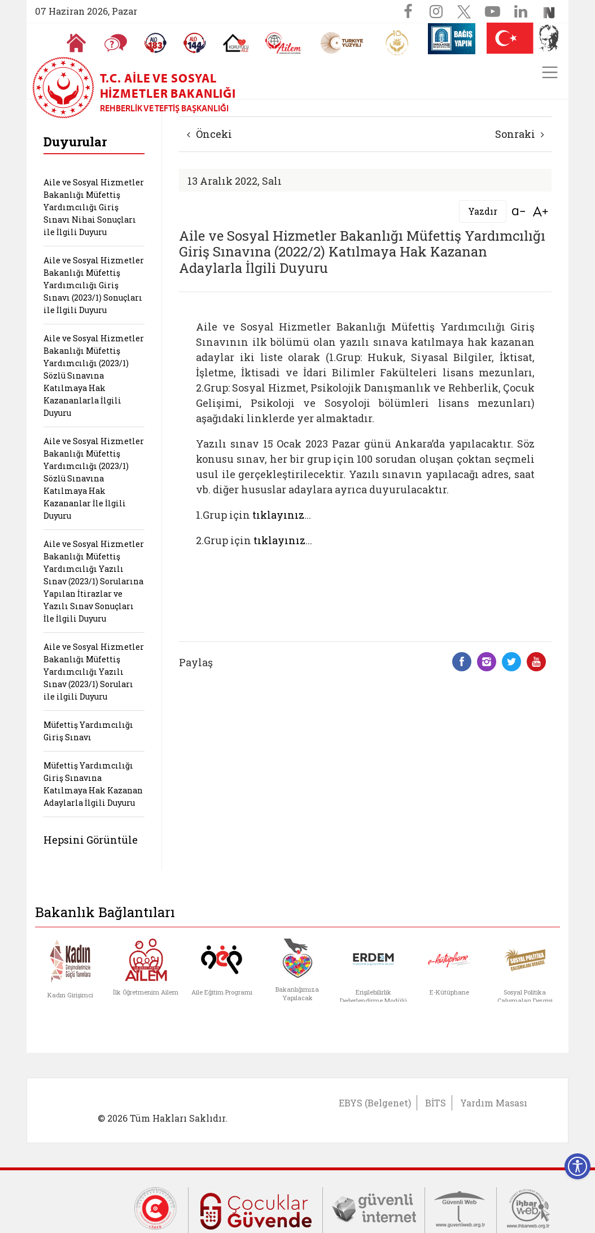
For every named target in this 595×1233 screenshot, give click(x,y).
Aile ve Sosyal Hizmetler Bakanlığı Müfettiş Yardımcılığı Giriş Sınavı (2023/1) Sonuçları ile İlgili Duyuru (93, 285)
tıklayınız (278, 515)
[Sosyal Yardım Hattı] (194, 43)
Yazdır (482, 211)
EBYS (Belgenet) (375, 1103)
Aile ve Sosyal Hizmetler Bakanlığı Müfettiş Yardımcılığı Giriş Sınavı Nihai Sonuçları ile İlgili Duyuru (93, 207)
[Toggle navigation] (550, 72)
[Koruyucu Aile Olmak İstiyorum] (235, 43)
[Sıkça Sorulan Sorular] (115, 43)
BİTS (435, 1103)
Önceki (209, 134)
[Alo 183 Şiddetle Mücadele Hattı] (155, 43)
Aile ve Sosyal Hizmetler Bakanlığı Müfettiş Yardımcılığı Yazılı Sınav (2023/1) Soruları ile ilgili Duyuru (93, 671)
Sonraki (519, 134)
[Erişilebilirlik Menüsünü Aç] (577, 1166)
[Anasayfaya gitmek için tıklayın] (76, 43)
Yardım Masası (493, 1103)
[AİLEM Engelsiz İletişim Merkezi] (283, 43)
